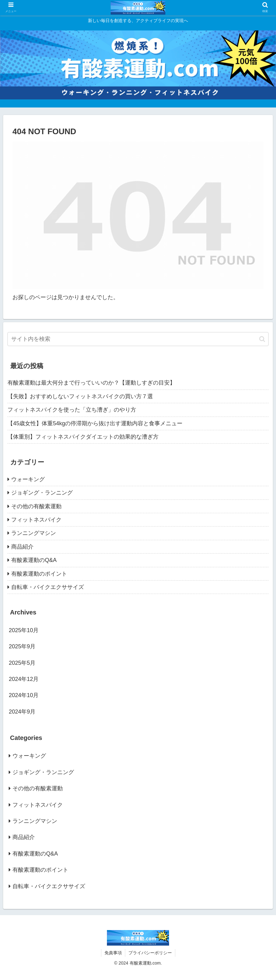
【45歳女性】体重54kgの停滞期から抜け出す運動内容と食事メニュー (94, 423)
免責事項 (113, 952)
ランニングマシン (33, 533)
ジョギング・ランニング (42, 493)
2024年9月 (22, 712)
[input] (137, 339)
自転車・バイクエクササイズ (47, 587)
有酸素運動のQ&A (34, 560)
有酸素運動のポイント (39, 574)
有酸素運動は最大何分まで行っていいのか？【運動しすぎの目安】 (91, 383)
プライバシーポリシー (150, 952)
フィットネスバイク (36, 520)
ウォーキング (28, 479)
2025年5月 (22, 663)
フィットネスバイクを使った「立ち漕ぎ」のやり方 (71, 410)
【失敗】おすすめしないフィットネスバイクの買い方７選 (80, 396)
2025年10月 (24, 630)
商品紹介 (22, 547)
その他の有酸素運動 (36, 506)
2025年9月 (22, 646)
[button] (262, 339)
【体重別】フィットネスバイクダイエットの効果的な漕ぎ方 (83, 437)
